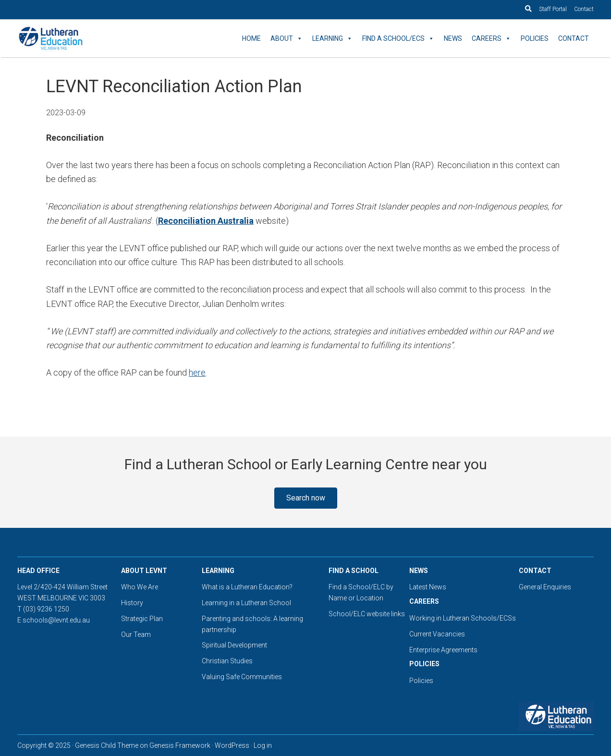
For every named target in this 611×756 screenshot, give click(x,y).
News (453, 38)
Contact (584, 9)
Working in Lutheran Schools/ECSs (462, 618)
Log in (263, 745)
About (286, 38)
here (197, 372)
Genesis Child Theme (106, 745)
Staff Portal (553, 9)
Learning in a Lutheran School (246, 603)
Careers (491, 38)
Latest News (427, 587)
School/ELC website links (367, 614)
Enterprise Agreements (443, 650)
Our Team (136, 634)
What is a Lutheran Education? (247, 587)
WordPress (232, 745)
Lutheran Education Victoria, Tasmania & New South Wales (103, 38)
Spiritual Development (234, 645)
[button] (305, 498)
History (132, 603)
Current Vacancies (437, 634)
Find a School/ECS (398, 38)
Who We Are (139, 587)
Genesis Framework (179, 745)
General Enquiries (545, 587)
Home (251, 38)
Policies (535, 38)
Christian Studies (227, 661)
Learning (332, 38)
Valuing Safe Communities (242, 677)
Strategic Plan (142, 618)
